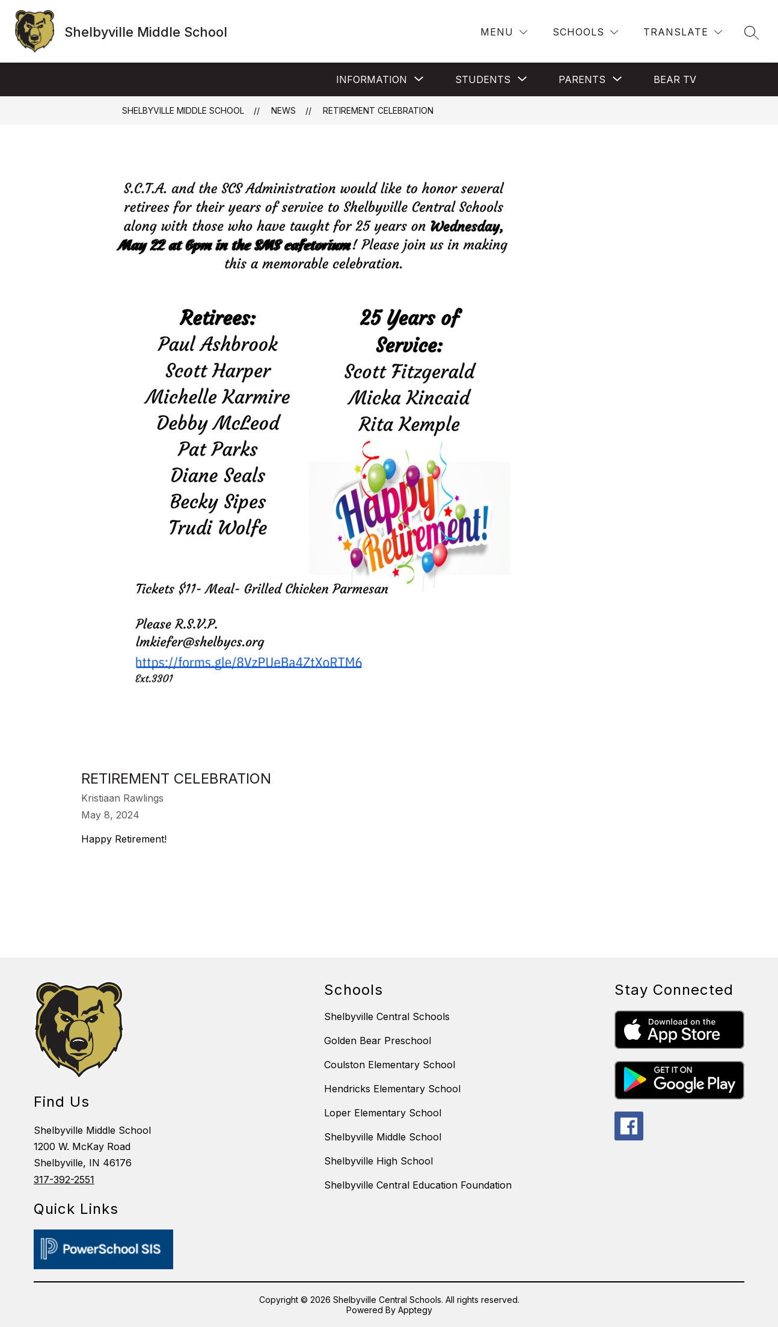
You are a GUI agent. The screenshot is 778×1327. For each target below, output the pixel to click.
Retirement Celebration (378, 110)
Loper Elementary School (382, 1113)
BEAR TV (675, 79)
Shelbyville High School (378, 1161)
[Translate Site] (682, 32)
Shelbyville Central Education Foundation (418, 1185)
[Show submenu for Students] (482, 79)
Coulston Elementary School (389, 1065)
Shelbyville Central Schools (387, 1016)
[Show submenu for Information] (371, 79)
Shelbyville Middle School (183, 110)
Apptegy (415, 1310)
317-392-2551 (64, 1180)
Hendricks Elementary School (392, 1089)
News (283, 110)
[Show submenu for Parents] (582, 79)
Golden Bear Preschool (377, 1041)
